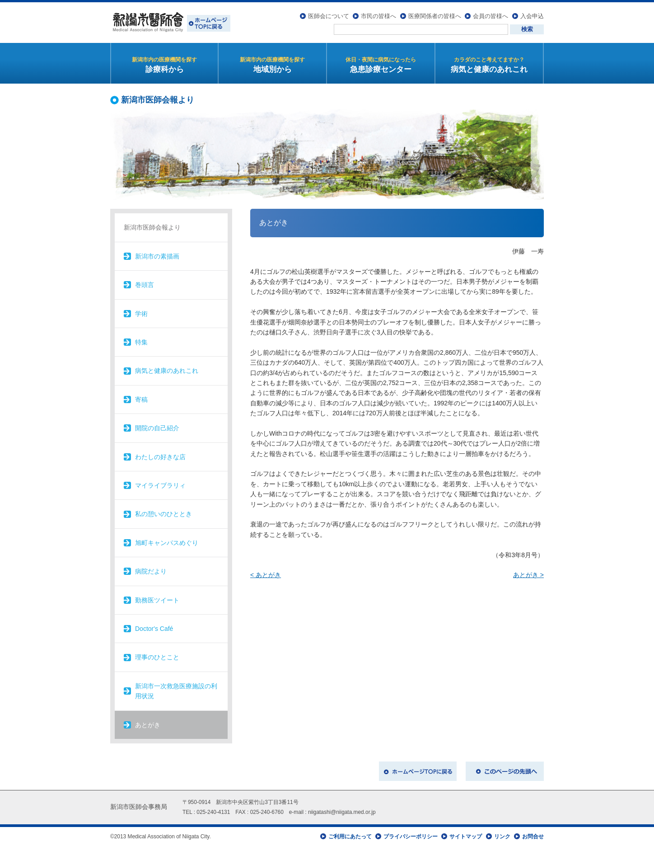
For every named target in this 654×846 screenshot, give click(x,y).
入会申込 (532, 16)
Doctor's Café (154, 628)
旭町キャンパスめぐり (166, 542)
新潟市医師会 (170, 22)
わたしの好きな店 (160, 457)
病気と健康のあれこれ (166, 370)
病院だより (151, 571)
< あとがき (265, 574)
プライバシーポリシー (410, 836)
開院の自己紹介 (157, 428)
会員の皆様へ (490, 16)
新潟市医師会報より (152, 227)
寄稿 (141, 399)
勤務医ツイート (157, 600)
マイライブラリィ (160, 485)
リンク (502, 836)
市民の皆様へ (378, 16)
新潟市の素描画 (157, 256)
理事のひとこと (157, 657)
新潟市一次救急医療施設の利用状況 (176, 691)
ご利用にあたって (350, 836)
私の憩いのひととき (163, 513)
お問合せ (533, 836)
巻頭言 (144, 284)
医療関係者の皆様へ (434, 16)
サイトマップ (465, 836)
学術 (141, 313)
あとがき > (528, 574)
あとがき (147, 724)
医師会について (328, 16)
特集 (141, 342)
